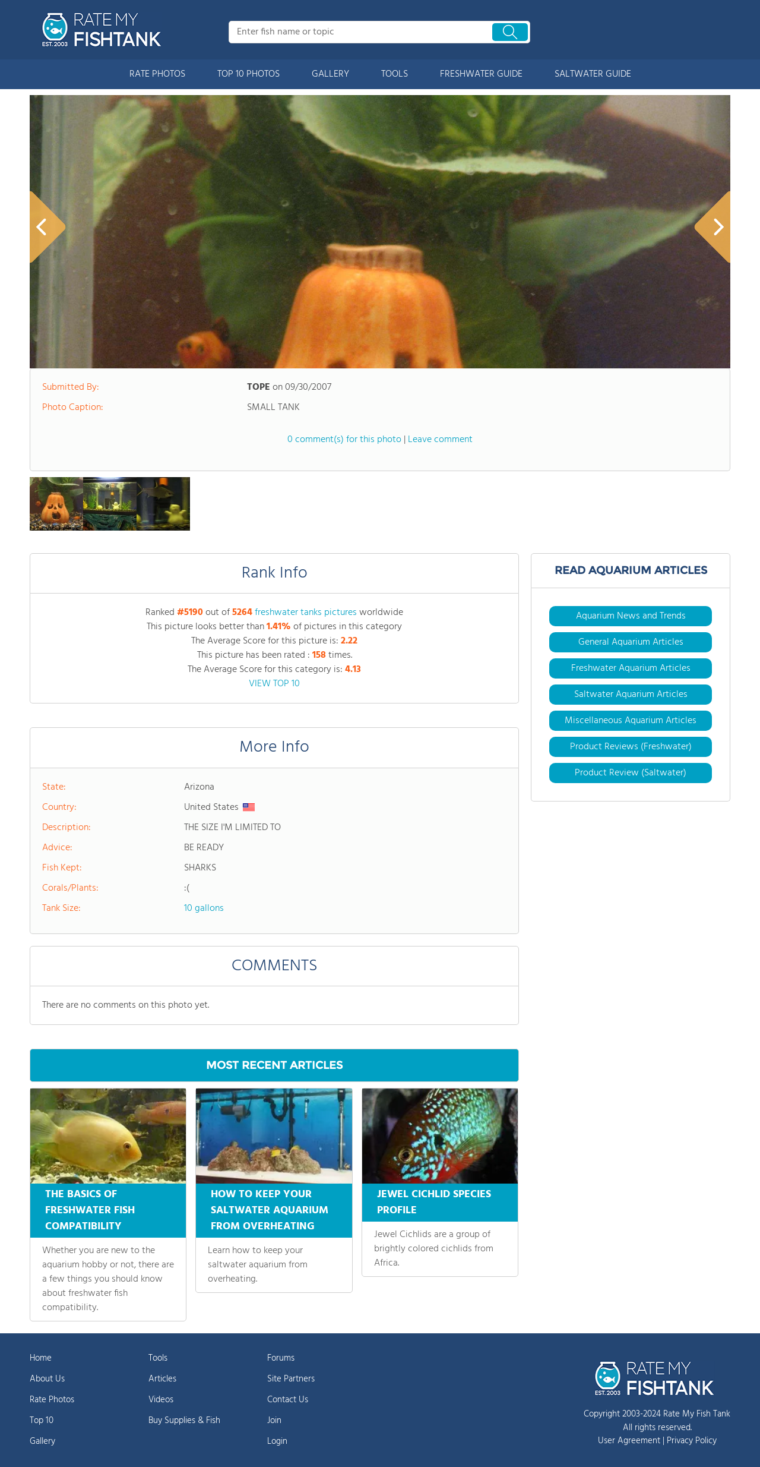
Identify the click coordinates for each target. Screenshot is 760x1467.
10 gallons (204, 908)
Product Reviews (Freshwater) (631, 747)
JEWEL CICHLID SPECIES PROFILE (434, 1203)
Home (41, 1358)
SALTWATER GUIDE (593, 74)
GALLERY (330, 74)
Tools (157, 1358)
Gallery (42, 1441)
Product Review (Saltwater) (630, 773)
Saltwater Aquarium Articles (631, 694)
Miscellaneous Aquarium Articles (630, 720)
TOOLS (394, 74)
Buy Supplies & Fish (184, 1421)
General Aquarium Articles (630, 642)
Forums (280, 1358)
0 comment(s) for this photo (344, 439)
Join (274, 1421)
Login (277, 1441)
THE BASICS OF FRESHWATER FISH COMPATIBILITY (90, 1211)
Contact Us (287, 1400)
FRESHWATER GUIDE (481, 74)
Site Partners (291, 1379)
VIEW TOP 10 (274, 684)
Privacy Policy (692, 1441)
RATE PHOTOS (157, 74)
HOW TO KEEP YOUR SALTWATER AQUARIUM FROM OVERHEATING (269, 1211)
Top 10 (41, 1421)
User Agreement (629, 1441)
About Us (47, 1379)
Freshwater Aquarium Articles (631, 668)
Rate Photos (52, 1400)
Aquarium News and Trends (631, 616)
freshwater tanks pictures (306, 612)
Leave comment (440, 439)
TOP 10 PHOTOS (248, 74)
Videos (160, 1400)
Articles (162, 1379)
